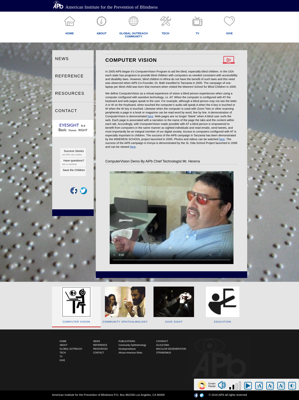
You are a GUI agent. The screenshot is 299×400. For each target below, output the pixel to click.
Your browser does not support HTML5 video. (171, 217)
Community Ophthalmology (132, 345)
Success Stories (74, 153)
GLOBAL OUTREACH (71, 349)
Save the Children (74, 170)
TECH (63, 352)
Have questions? (74, 162)
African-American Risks (130, 352)
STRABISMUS (163, 352)
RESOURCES (69, 93)
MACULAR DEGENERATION (171, 349)
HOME (63, 341)
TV (61, 356)
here (150, 116)
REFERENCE (69, 76)
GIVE (62, 360)
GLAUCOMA (162, 345)
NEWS (62, 58)
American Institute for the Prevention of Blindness (105, 7)
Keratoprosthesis (127, 349)
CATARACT (162, 341)
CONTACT (66, 110)
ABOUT (63, 345)
